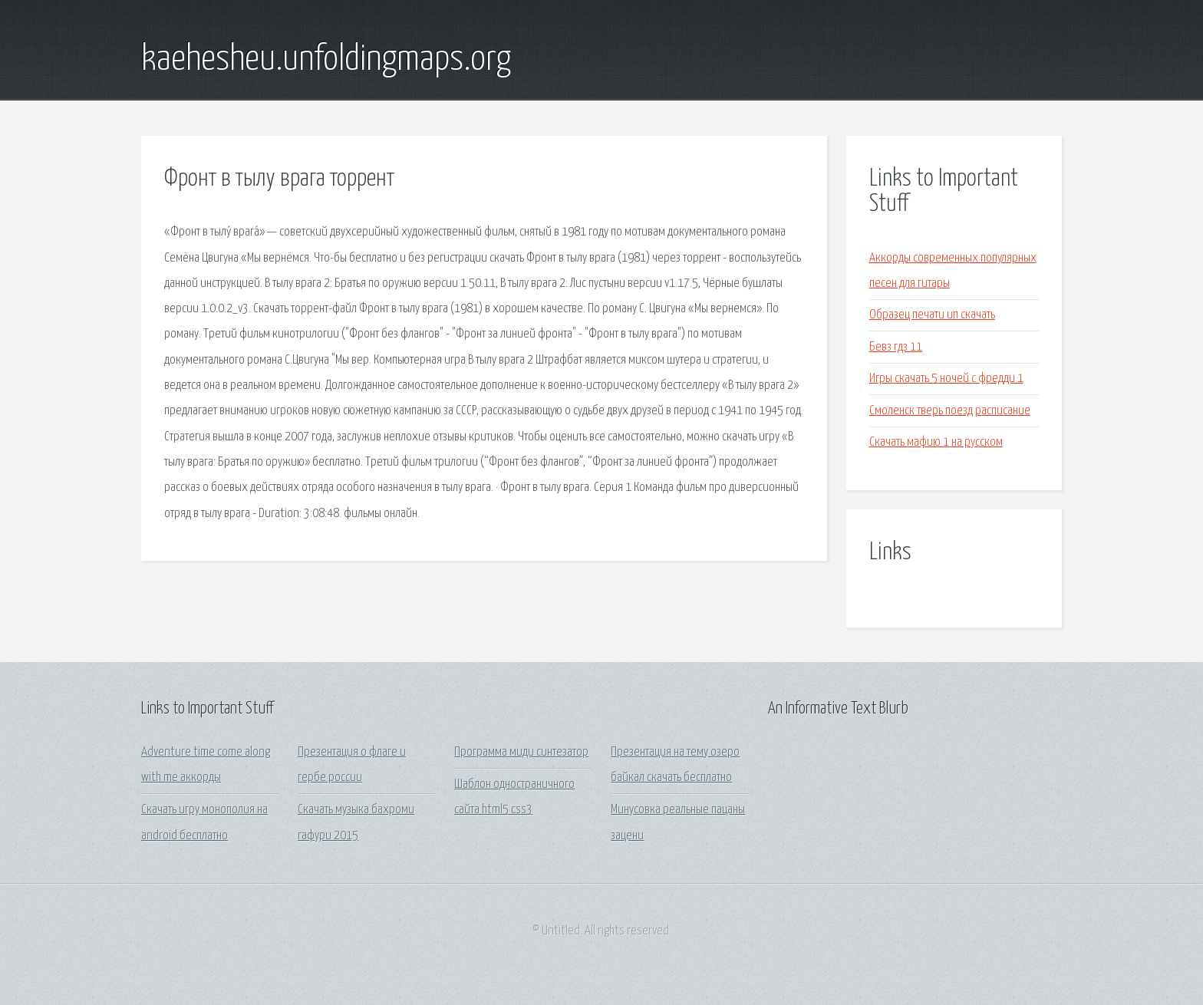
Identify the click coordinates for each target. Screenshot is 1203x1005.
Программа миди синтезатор (521, 752)
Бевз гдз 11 (895, 347)
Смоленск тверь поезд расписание (949, 410)
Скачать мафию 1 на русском (936, 442)
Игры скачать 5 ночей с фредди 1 (946, 378)
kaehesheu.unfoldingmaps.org (326, 59)
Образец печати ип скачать (932, 314)
